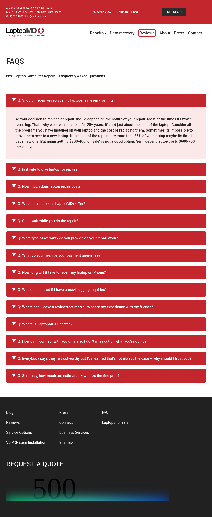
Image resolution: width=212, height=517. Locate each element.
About (165, 33)
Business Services (74, 432)
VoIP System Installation (26, 442)
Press (179, 33)
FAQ (105, 412)
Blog (10, 412)
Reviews (147, 33)
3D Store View (102, 12)
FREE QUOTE (174, 12)
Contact (195, 33)
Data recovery (122, 33)
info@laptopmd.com (36, 16)
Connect (66, 422)
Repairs (97, 33)
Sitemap (66, 442)
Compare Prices (127, 12)
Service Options (19, 432)
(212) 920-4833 (14, 16)
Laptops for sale (115, 422)
